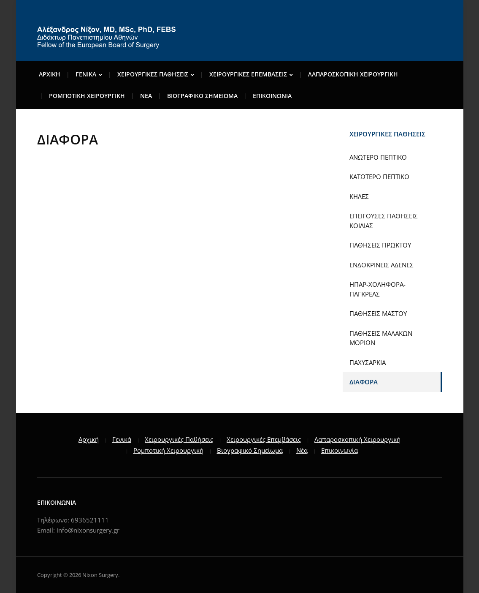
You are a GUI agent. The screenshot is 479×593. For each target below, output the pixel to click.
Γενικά (121, 439)
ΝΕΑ (146, 96)
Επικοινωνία (339, 450)
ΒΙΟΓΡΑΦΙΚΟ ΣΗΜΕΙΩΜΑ (202, 96)
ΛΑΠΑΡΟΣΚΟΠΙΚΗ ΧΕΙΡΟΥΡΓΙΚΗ (353, 74)
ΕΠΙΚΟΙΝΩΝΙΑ (272, 96)
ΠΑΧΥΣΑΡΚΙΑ (367, 362)
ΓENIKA (86, 74)
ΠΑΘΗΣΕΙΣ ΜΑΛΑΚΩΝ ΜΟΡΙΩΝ (380, 338)
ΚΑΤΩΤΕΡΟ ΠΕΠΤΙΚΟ (379, 176)
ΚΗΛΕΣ (359, 196)
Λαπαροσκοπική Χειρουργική (357, 439)
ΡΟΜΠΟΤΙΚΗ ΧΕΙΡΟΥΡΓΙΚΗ (87, 96)
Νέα (302, 450)
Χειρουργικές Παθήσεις (179, 439)
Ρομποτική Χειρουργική (168, 450)
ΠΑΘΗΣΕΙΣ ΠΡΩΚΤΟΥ (380, 245)
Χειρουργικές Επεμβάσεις (264, 439)
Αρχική (88, 439)
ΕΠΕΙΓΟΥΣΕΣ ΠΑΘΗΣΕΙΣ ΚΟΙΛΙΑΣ (383, 221)
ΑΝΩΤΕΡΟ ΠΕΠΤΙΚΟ (378, 157)
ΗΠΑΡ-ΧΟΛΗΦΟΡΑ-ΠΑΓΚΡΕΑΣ (377, 289)
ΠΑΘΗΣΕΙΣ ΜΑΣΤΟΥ (378, 313)
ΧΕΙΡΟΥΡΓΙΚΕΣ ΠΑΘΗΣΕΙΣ (152, 74)
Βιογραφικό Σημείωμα (250, 450)
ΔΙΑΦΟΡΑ (363, 382)
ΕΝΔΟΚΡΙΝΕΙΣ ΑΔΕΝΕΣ (381, 265)
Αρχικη (49, 74)
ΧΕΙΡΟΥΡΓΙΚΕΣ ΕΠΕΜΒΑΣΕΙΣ (248, 74)
